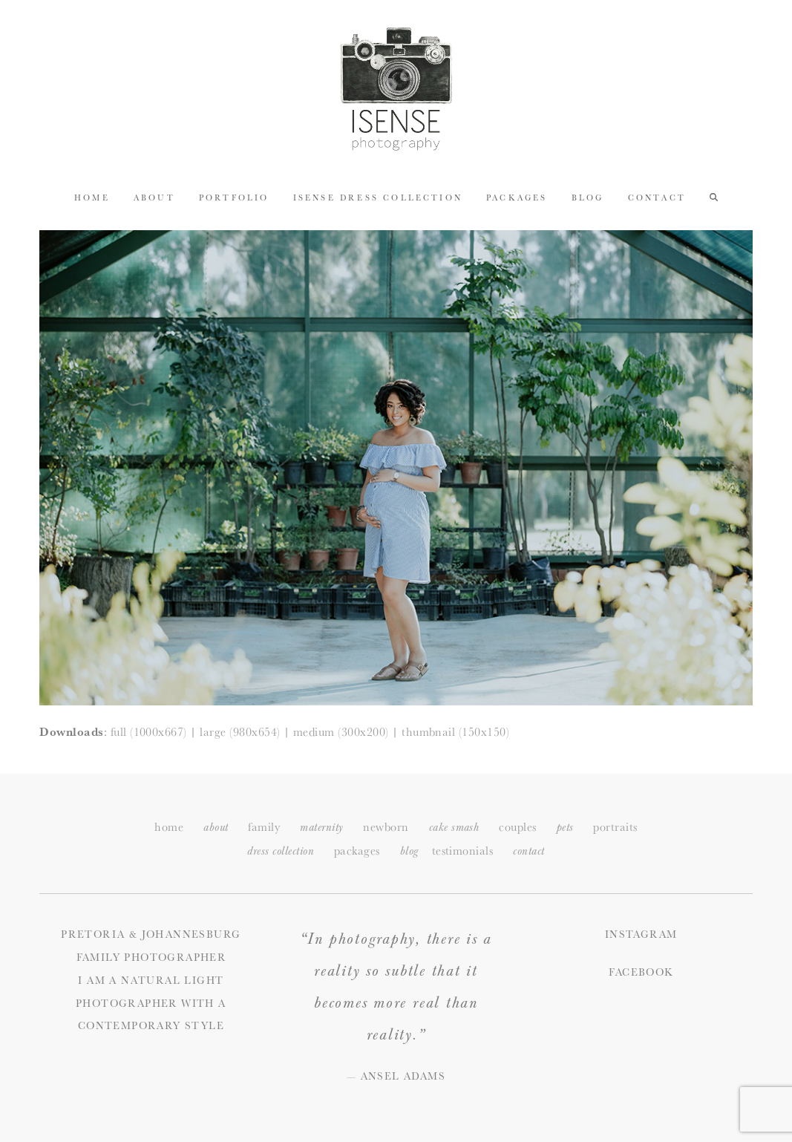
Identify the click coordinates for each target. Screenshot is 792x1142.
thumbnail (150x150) (455, 732)
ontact (528, 851)
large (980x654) (240, 732)
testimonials (463, 850)
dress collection (280, 851)
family (264, 827)
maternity (321, 827)
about (215, 827)
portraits (615, 827)
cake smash (454, 827)
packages (357, 850)
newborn (385, 827)
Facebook (640, 972)
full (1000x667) (149, 732)
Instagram (641, 934)
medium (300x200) (341, 732)
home (168, 827)
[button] (713, 196)
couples (517, 827)
